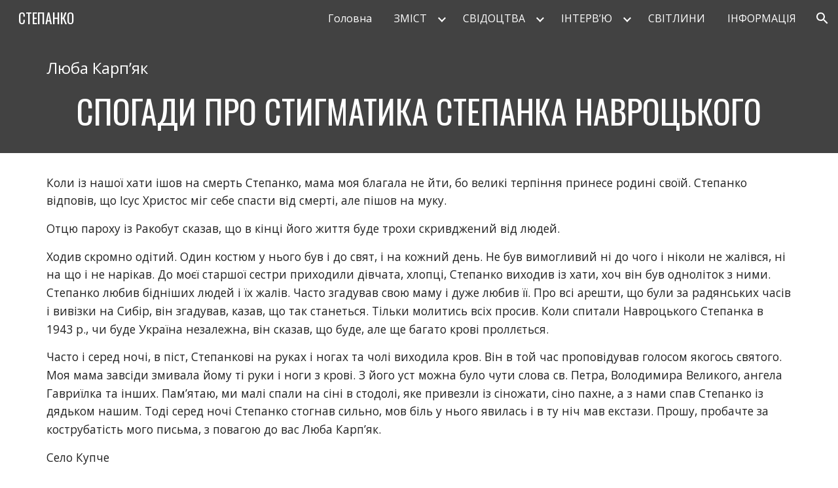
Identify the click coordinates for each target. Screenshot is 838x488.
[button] (822, 18)
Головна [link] (350, 18)
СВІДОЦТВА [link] (494, 18)
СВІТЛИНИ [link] (676, 18)
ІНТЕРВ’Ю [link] (586, 18)
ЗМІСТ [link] (410, 18)
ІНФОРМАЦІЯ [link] (761, 18)
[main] (419, 94)
